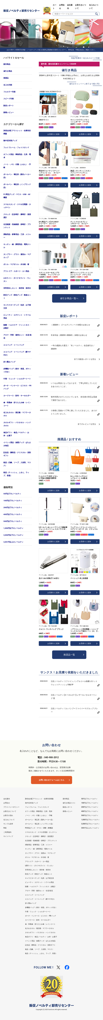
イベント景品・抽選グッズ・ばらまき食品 (17, 444)
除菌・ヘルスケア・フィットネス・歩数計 (17, 326)
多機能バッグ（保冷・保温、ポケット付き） (17, 370)
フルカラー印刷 (9, 92)
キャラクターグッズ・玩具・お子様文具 (17, 306)
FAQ (4, 828)
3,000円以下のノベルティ (13, 535)
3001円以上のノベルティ (90, 828)
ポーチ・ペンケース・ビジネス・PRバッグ (17, 387)
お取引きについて (9, 811)
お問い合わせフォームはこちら (51, 780)
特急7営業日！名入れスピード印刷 (85, 58)
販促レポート (8, 106)
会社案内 (6, 799)
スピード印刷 (8, 99)
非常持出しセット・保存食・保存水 (17, 288)
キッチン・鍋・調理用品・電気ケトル (17, 245)
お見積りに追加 (53, 134)
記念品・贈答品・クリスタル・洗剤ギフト (17, 454)
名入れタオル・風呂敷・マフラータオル (17, 414)
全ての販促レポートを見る (85, 359)
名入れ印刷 (7, 85)
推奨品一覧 (69, 654)
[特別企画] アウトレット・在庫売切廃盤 (17, 132)
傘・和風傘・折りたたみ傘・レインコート (17, 404)
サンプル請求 (8, 824)
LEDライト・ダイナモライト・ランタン (17, 279)
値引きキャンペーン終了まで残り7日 (84, 84)
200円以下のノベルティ (12, 507)
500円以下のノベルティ (12, 521)
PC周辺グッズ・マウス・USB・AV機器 (16, 196)
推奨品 (6, 78)
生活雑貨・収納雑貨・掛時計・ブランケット (17, 225)
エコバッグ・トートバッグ (13, 345)
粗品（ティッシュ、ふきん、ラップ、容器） (16, 474)
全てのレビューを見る (87, 424)
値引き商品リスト (69, 803)
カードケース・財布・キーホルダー (17, 396)
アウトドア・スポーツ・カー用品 (16, 271)
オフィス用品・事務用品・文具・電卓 (17, 156)
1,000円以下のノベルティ (13, 528)
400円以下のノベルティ (12, 514)
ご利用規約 (7, 832)
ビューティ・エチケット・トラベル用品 (17, 316)
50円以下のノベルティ (12, 494)
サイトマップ (8, 836)
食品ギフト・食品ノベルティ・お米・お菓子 (16, 434)
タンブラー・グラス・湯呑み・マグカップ (17, 255)
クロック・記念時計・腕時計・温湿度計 (17, 215)
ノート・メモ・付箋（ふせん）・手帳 (17, 166)
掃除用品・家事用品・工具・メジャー (17, 235)
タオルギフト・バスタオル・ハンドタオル (17, 424)
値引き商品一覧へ (69, 298)
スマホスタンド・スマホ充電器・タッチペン (17, 206)
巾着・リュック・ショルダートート (17, 379)
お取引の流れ (8, 815)
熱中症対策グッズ (10, 141)
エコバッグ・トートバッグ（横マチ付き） (17, 353)
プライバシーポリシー (11, 807)
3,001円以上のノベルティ (13, 542)
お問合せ (6, 803)
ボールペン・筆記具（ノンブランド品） (17, 186)
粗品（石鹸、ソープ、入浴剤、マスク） (17, 464)
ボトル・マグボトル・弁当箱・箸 (16, 264)
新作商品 (6, 64)
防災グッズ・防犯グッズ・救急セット (17, 296)
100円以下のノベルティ (12, 501)
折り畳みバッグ (9, 362)
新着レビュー (8, 112)
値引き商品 (7, 71)
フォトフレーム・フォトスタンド (16, 147)
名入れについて (9, 820)
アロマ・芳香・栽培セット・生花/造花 (17, 336)
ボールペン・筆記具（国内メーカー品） (17, 176)
